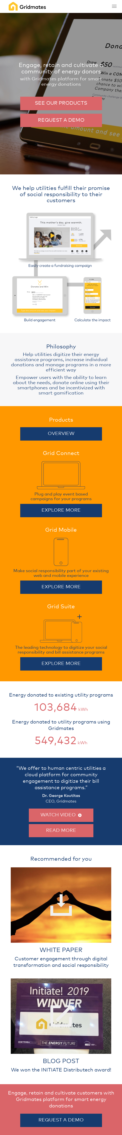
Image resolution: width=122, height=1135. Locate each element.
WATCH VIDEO (61, 815)
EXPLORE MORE (61, 510)
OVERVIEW (61, 433)
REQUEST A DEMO (61, 120)
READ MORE (61, 830)
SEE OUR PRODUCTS (61, 103)
